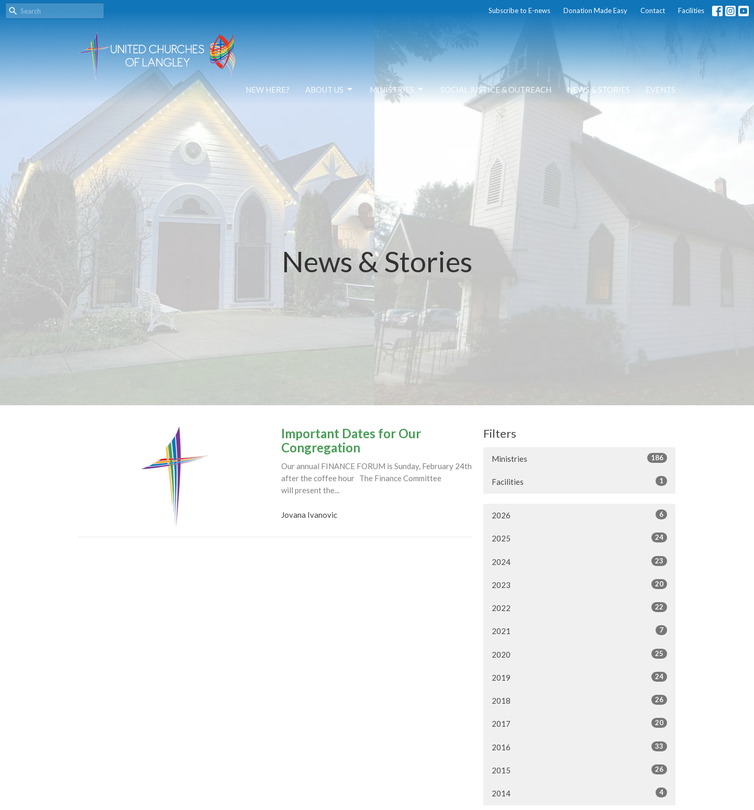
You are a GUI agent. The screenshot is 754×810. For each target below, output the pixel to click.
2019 (579, 677)
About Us (329, 89)
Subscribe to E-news (519, 10)
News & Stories (598, 89)
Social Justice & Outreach (495, 89)
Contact (652, 10)
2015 (579, 769)
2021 (579, 630)
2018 (579, 700)
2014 (579, 792)
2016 (579, 746)
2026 (579, 514)
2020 (579, 654)
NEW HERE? (268, 89)
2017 (579, 723)
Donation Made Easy (595, 10)
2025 (579, 537)
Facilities (691, 10)
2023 (579, 584)
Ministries (397, 89)
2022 (579, 607)
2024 (579, 561)
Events (660, 89)
